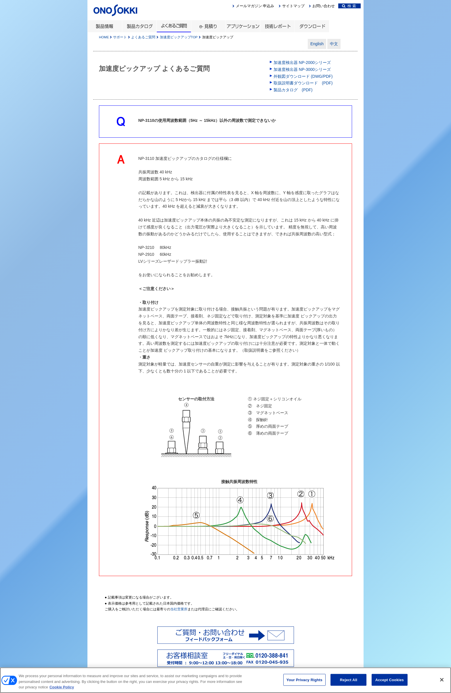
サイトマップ (293, 6)
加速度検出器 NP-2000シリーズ (302, 62)
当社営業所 (179, 609)
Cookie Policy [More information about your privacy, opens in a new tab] (61, 690)
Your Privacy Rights (304, 682)
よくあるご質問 (143, 37)
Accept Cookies (389, 682)
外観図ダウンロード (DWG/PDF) (303, 76)
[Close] (441, 682)
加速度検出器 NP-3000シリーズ (302, 69)
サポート (120, 37)
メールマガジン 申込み (255, 6)
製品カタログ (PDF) (293, 90)
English (317, 43)
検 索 (349, 6)
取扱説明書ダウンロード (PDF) (303, 83)
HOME (104, 37)
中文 (334, 43)
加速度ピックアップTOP (179, 37)
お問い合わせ (323, 6)
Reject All (348, 682)
